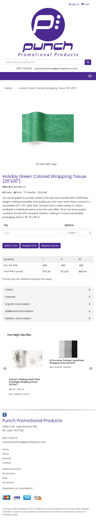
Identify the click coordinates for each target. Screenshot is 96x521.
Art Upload (8, 482)
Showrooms (8, 473)
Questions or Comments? (17, 488)
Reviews (6, 458)
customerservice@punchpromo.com (56, 68)
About (5, 453)
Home (5, 449)
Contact (6, 462)
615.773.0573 (24, 68)
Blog (4, 478)
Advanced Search (11, 468)
